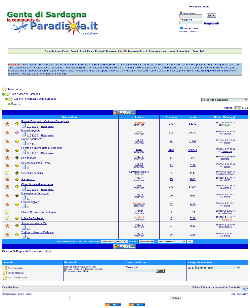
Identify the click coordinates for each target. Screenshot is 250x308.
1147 (193, 173)
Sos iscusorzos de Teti (34, 223)
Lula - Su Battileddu (32, 218)
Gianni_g (227, 188)
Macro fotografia (30, 130)
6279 (193, 165)
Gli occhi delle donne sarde (37, 184)
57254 (192, 186)
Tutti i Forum (15, 89)
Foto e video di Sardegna (25, 93)
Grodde (139, 210)
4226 (193, 234)
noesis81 (227, 134)
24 (171, 225)
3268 (193, 218)
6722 (193, 212)
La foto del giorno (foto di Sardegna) (42, 147)
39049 (192, 132)
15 (171, 179)
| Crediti (28, 294)
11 (171, 157)
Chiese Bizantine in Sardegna (38, 212)
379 (171, 186)
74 (171, 141)
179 (171, 123)
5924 (193, 195)
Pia (139, 185)
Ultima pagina (47, 126)
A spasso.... (28, 179)
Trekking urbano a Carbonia (37, 232)
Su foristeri (227, 227)
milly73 (139, 140)
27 (171, 204)
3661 (193, 225)
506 (171, 132)
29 (171, 195)
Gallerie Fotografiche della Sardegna (35, 98)
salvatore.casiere (139, 171)
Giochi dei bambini (32, 173)
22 (171, 165)
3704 (171, 150)
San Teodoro (28, 157)
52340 (192, 123)
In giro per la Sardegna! (35, 193)
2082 (193, 179)
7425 (193, 204)
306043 (192, 150)
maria (227, 159)
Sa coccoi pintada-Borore (36, 162)
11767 (192, 141)
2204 (193, 157)
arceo (139, 149)
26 (171, 234)
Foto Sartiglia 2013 (32, 202)
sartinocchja (226, 151)
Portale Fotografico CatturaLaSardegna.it (45, 121)
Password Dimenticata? (189, 32)
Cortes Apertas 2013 (33, 139)
